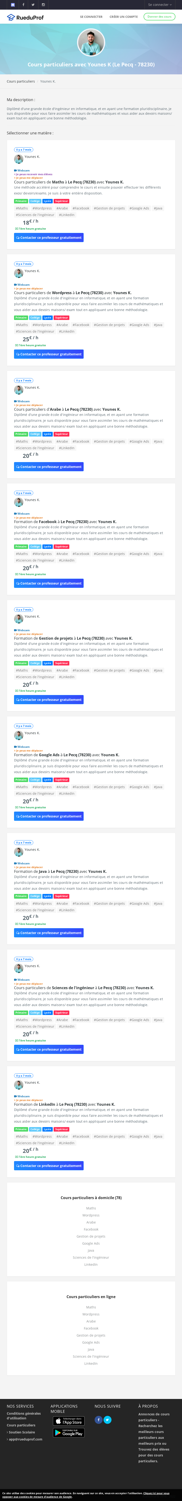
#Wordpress (42, 208)
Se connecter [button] (160, 4)
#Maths (22, 208)
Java (91, 1250)
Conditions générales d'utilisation (24, 1415)
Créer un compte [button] (124, 17)
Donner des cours (159, 17)
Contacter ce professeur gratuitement (49, 237)
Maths (91, 1208)
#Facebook (81, 208)
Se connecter (91, 17)
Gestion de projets (91, 1236)
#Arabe (62, 208)
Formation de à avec (65, 521)
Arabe (91, 1222)
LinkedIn (91, 1264)
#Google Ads (139, 208)
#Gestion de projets (109, 208)
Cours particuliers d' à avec (67, 409)
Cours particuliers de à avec (69, 182)
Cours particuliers (21, 81)
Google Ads (91, 1243)
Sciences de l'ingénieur (91, 1257)
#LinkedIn (66, 215)
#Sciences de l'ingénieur (35, 215)
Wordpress (91, 1215)
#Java (158, 208)
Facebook (91, 1229)
